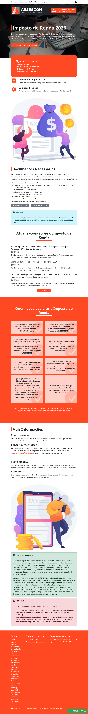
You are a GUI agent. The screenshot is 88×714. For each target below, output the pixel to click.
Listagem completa (20, 206)
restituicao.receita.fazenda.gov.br (23, 453)
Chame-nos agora (39, 2)
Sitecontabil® (57, 708)
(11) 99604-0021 (33, 640)
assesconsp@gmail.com (36, 642)
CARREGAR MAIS (44, 291)
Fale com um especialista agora (24, 45)
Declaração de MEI (40, 206)
